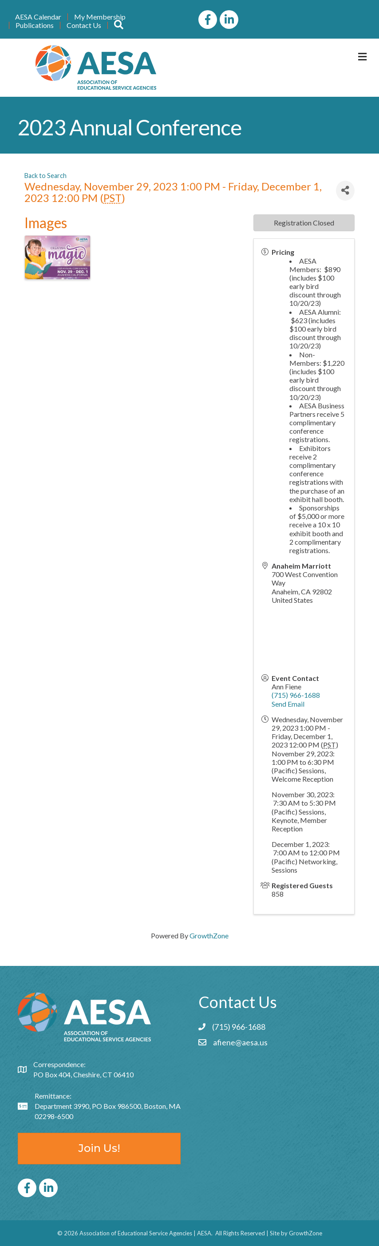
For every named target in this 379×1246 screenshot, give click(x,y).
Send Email (288, 704)
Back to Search (45, 175)
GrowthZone (209, 935)
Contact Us (84, 25)
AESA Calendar (38, 16)
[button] (119, 25)
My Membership (100, 16)
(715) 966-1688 (296, 695)
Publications (35, 25)
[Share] (345, 191)
